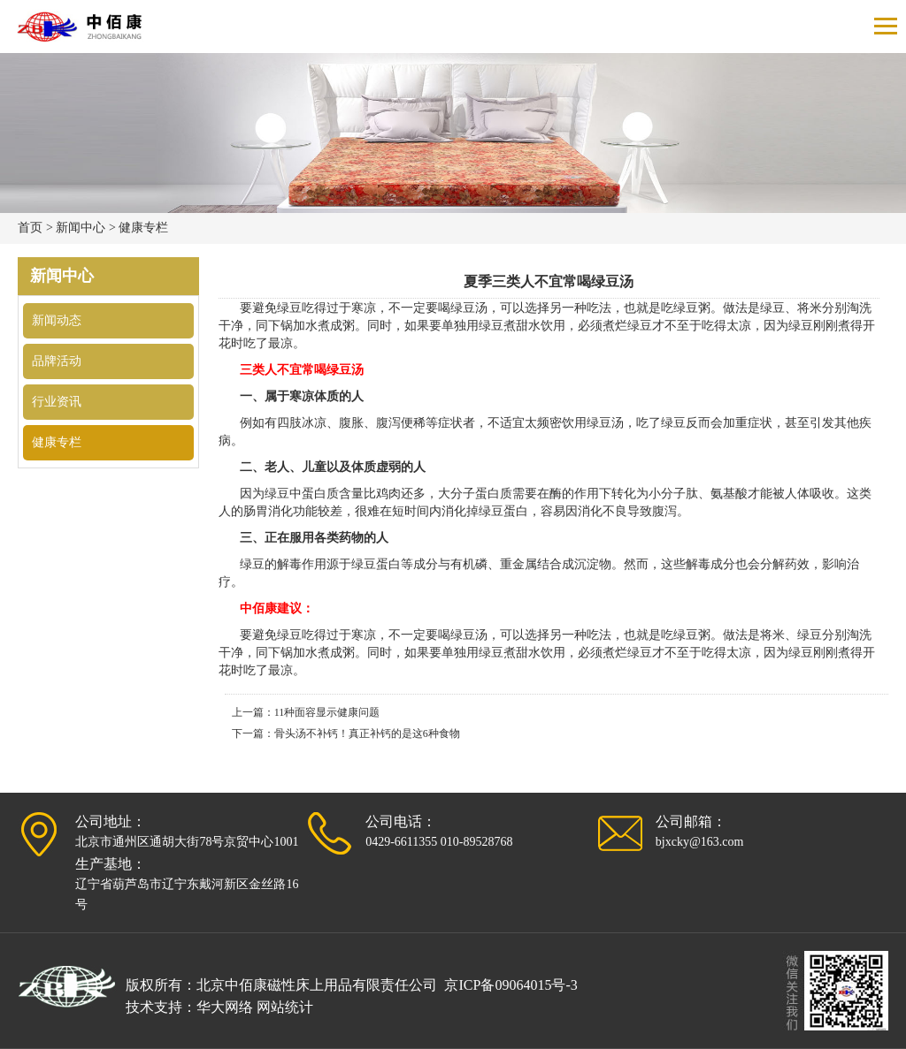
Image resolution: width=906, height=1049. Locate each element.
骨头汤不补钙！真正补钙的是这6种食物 (367, 733)
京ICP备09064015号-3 (510, 984)
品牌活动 (56, 361)
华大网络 (224, 1007)
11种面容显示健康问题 (327, 712)
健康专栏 (143, 227)
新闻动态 (56, 320)
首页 (30, 227)
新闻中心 (80, 227)
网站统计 (285, 1007)
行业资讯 (56, 401)
